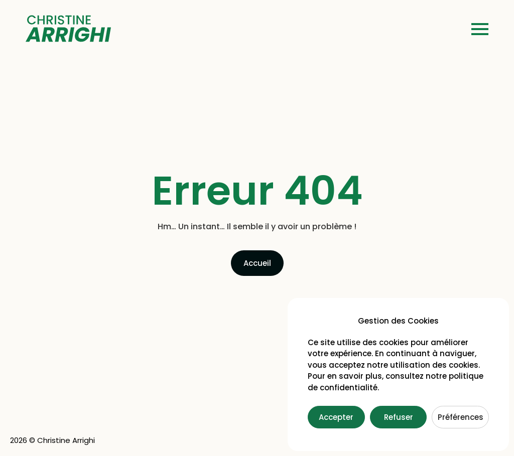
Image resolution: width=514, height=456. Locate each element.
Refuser (398, 417)
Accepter (336, 417)
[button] (479, 30)
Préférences (460, 417)
